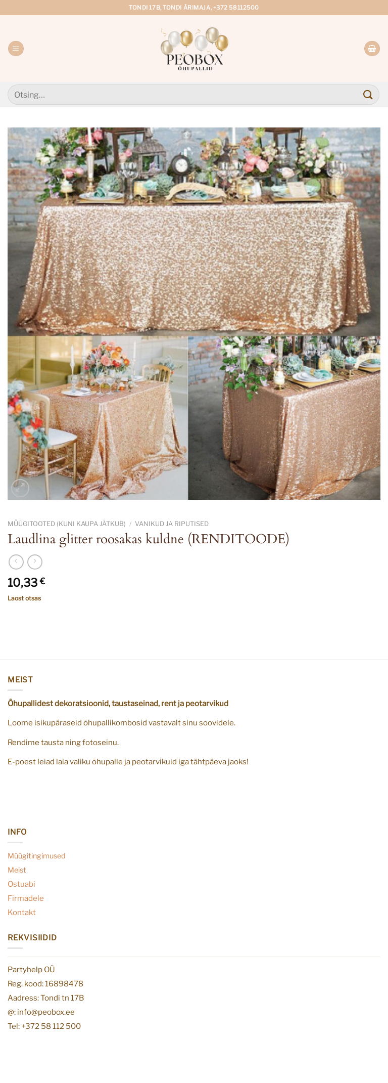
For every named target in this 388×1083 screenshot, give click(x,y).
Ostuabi (21, 884)
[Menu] (15, 49)
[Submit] (368, 94)
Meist (17, 870)
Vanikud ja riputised (172, 524)
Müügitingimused (37, 855)
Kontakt (22, 912)
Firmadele (26, 898)
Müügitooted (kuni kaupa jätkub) (67, 524)
